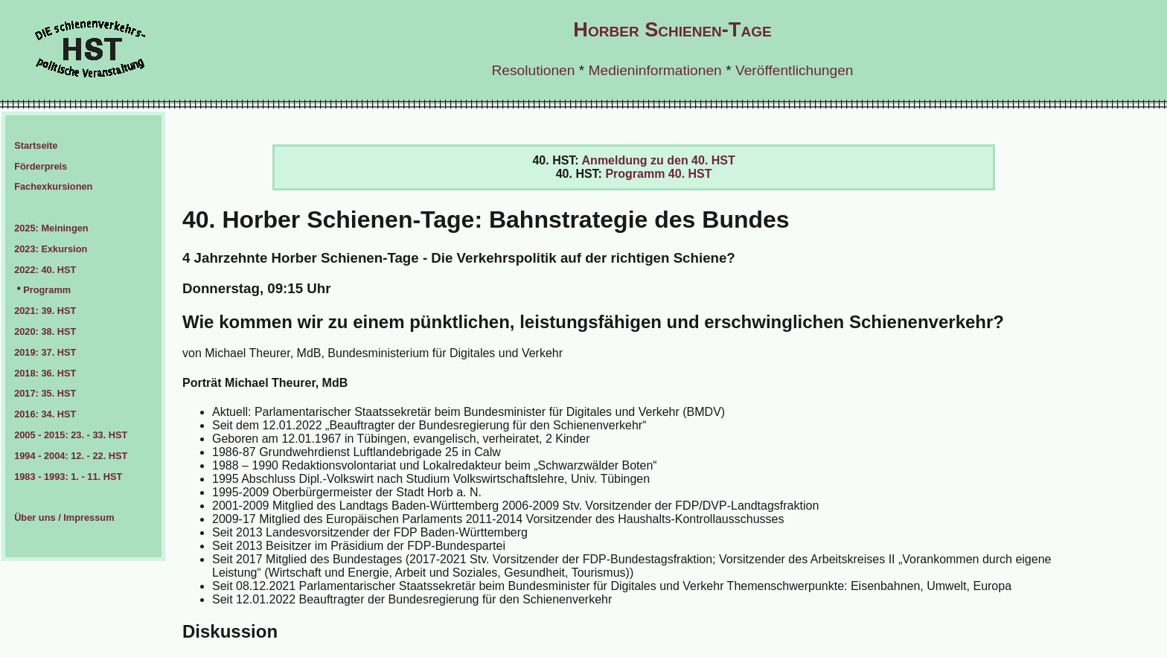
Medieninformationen (655, 70)
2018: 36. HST (45, 373)
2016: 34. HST (45, 414)
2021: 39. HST (45, 310)
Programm (47, 289)
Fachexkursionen (53, 186)
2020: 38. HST (45, 331)
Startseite (35, 145)
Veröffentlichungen (794, 70)
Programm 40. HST (658, 173)
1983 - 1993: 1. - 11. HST (68, 476)
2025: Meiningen (51, 228)
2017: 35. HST (45, 393)
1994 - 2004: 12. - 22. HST (70, 455)
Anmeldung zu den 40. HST (658, 160)
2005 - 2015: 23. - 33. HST (70, 434)
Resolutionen (533, 70)
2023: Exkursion (50, 248)
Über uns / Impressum (64, 517)
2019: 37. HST (45, 352)
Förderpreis (40, 166)
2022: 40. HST (45, 269)
